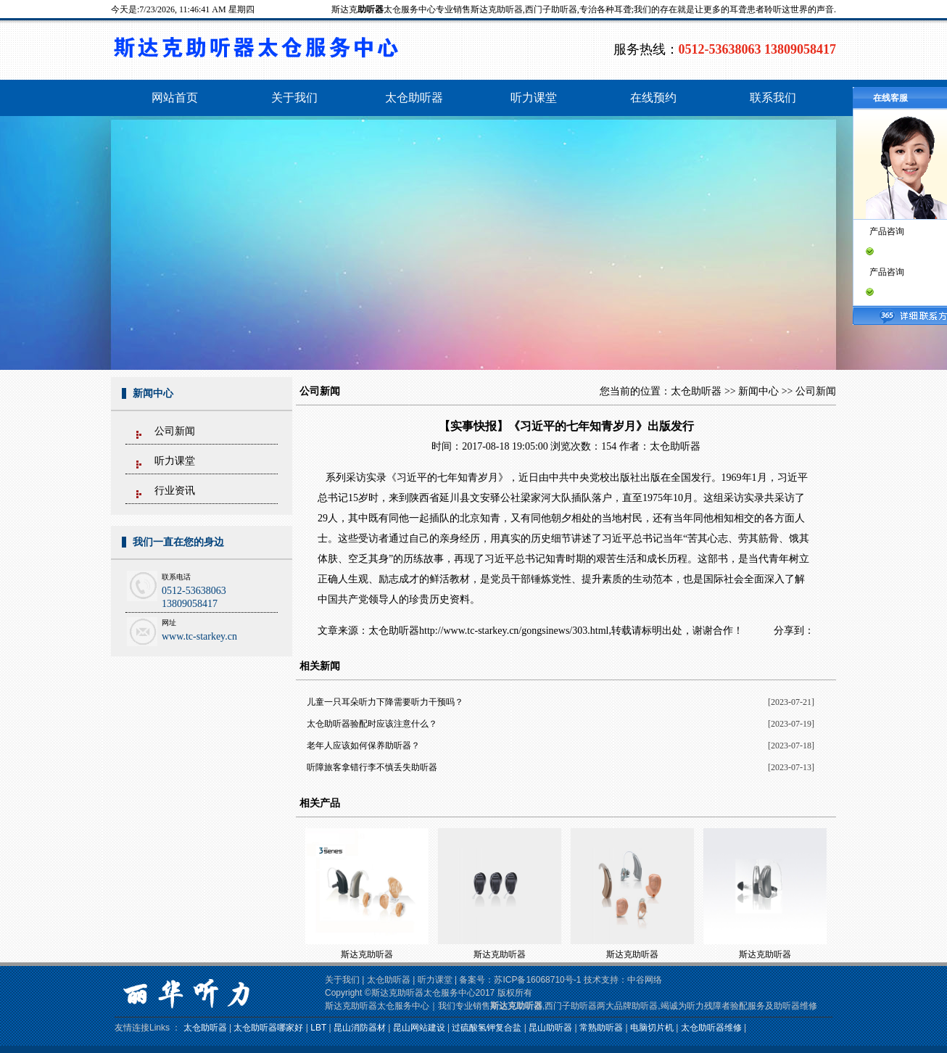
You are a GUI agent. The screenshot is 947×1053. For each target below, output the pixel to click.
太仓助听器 (696, 391)
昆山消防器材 (360, 1028)
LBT (318, 1028)
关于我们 (342, 980)
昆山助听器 (550, 1028)
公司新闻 (174, 431)
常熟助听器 (601, 1028)
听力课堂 (174, 460)
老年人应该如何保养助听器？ (363, 745)
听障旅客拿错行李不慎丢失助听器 (372, 767)
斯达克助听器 (367, 954)
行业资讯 (174, 490)
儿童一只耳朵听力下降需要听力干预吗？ (385, 702)
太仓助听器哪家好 (268, 1028)
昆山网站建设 (419, 1028)
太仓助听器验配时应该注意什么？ (372, 724)
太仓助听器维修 (711, 1028)
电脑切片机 (652, 1028)
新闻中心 (758, 391)
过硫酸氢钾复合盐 (486, 1028)
